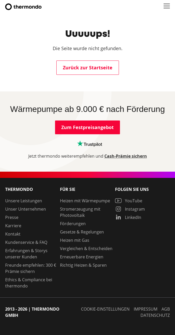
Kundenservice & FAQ (26, 242)
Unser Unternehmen (25, 209)
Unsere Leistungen (23, 201)
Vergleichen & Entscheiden (86, 248)
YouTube (128, 201)
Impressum (145, 309)
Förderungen (73, 223)
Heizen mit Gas (74, 240)
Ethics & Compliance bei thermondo (28, 283)
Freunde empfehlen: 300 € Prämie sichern (30, 268)
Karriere (13, 226)
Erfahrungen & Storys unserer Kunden (26, 254)
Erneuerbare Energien (81, 257)
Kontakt (13, 234)
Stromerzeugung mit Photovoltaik (80, 212)
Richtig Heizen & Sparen (83, 265)
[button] (166, 6)
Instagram (130, 209)
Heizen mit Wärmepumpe (85, 201)
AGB (165, 309)
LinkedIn (128, 217)
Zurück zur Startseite (87, 67)
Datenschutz (155, 315)
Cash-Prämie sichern (125, 156)
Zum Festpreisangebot (87, 127)
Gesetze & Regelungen (82, 232)
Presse (11, 217)
